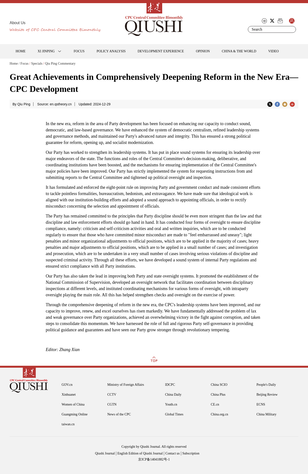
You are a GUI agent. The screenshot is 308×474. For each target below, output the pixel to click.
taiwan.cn (68, 424)
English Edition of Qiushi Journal (140, 453)
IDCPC (170, 384)
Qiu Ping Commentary (60, 63)
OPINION (203, 51)
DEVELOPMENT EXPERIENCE (161, 51)
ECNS (261, 404)
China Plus (218, 394)
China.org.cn (219, 414)
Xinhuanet (69, 394)
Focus (24, 63)
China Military (266, 414)
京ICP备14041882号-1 (154, 459)
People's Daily (266, 384)
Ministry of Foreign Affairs (125, 384)
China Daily (173, 394)
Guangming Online (75, 414)
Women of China (73, 404)
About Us (18, 23)
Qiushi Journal (105, 453)
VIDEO (273, 51)
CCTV (111, 394)
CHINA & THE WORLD (239, 51)
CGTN (111, 404)
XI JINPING (46, 51)
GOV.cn (67, 384)
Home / (15, 63)
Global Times (174, 414)
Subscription (190, 453)
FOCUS (79, 51)
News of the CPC (119, 414)
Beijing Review (267, 394)
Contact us (172, 453)
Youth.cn (171, 404)
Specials (36, 63)
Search (291, 29)
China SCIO (219, 384)
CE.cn (215, 404)
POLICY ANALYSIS (111, 51)
